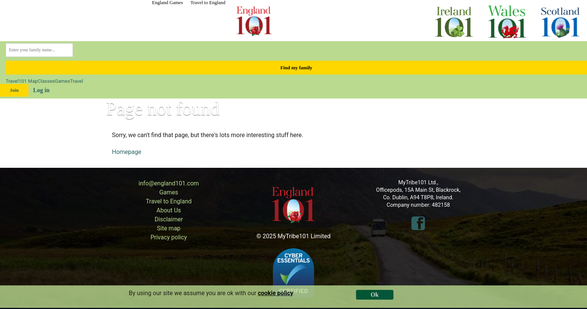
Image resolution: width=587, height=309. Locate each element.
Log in (41, 90)
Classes (46, 81)
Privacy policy (168, 237)
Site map (168, 228)
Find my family (296, 67)
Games (62, 81)
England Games (167, 2)
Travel (12, 81)
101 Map (28, 81)
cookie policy (276, 293)
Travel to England (208, 2)
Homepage (126, 151)
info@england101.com (169, 183)
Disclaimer (169, 219)
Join (14, 90)
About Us (168, 210)
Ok (374, 294)
